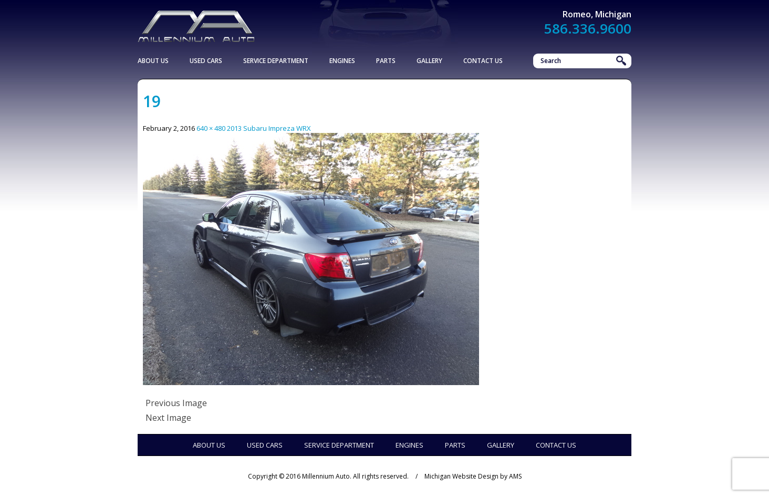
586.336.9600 (587, 28)
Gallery (429, 60)
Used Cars (206, 60)
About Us (153, 60)
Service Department (275, 60)
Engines (342, 60)
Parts (386, 60)
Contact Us (483, 60)
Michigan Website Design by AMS (473, 476)
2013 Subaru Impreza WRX (269, 128)
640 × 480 (210, 128)
